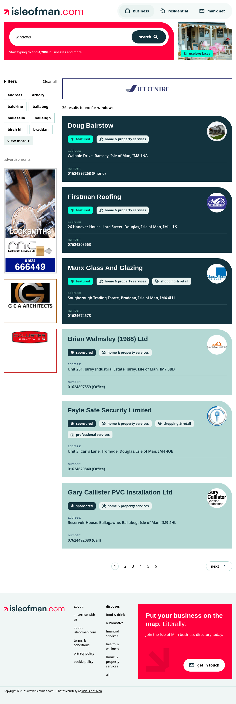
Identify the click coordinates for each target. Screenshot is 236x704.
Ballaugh (43, 118)
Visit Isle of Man (91, 691)
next (219, 566)
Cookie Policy (83, 661)
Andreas (15, 95)
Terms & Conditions (82, 642)
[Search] (149, 36)
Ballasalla (16, 118)
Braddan (41, 129)
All (107, 674)
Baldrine (15, 106)
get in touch (204, 665)
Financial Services (112, 633)
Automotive (114, 623)
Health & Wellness (112, 646)
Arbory (38, 95)
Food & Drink (115, 614)
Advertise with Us (84, 616)
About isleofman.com (85, 629)
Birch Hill (16, 129)
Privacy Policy (84, 653)
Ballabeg (40, 106)
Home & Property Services (112, 661)
